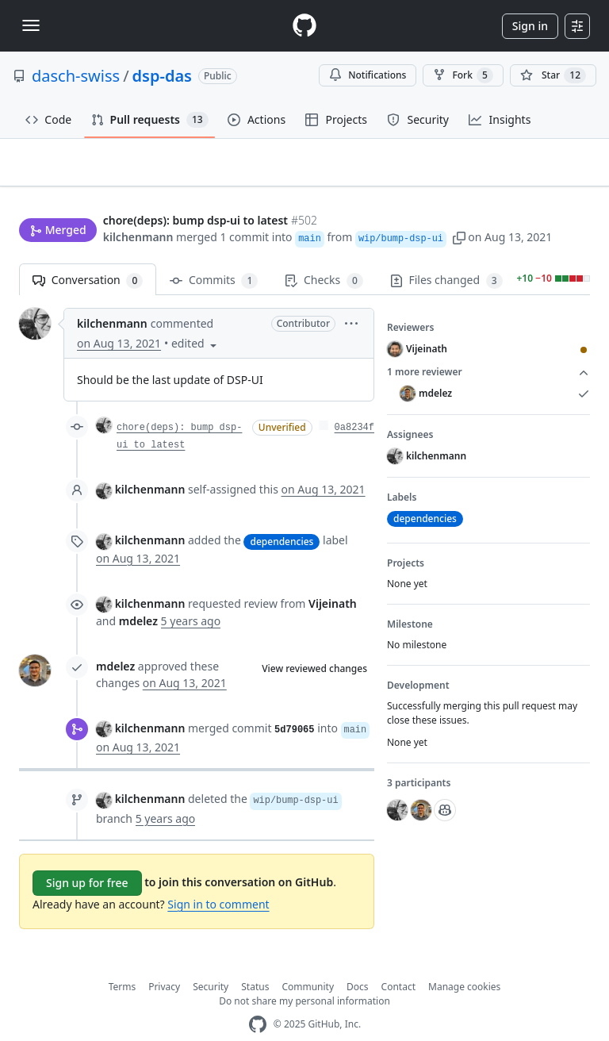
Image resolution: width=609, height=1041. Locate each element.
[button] (459, 206)
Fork (462, 75)
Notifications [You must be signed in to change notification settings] (367, 75)
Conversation (88, 256)
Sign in (530, 25)
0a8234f (354, 403)
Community (308, 961)
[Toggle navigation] (31, 25)
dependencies (281, 516)
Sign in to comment (218, 878)
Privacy (164, 961)
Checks (323, 256)
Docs (358, 961)
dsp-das (162, 75)
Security (210, 961)
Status (255, 961)
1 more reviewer (488, 347)
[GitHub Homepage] (257, 999)
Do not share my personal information (304, 975)
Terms (122, 961)
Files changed (446, 256)
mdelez (115, 641)
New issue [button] (541, 173)
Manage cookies (464, 961)
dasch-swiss (76, 75)
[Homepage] (304, 26)
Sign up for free (87, 857)
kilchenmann (138, 206)
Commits (214, 256)
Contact (398, 961)
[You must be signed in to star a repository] (553, 75)
